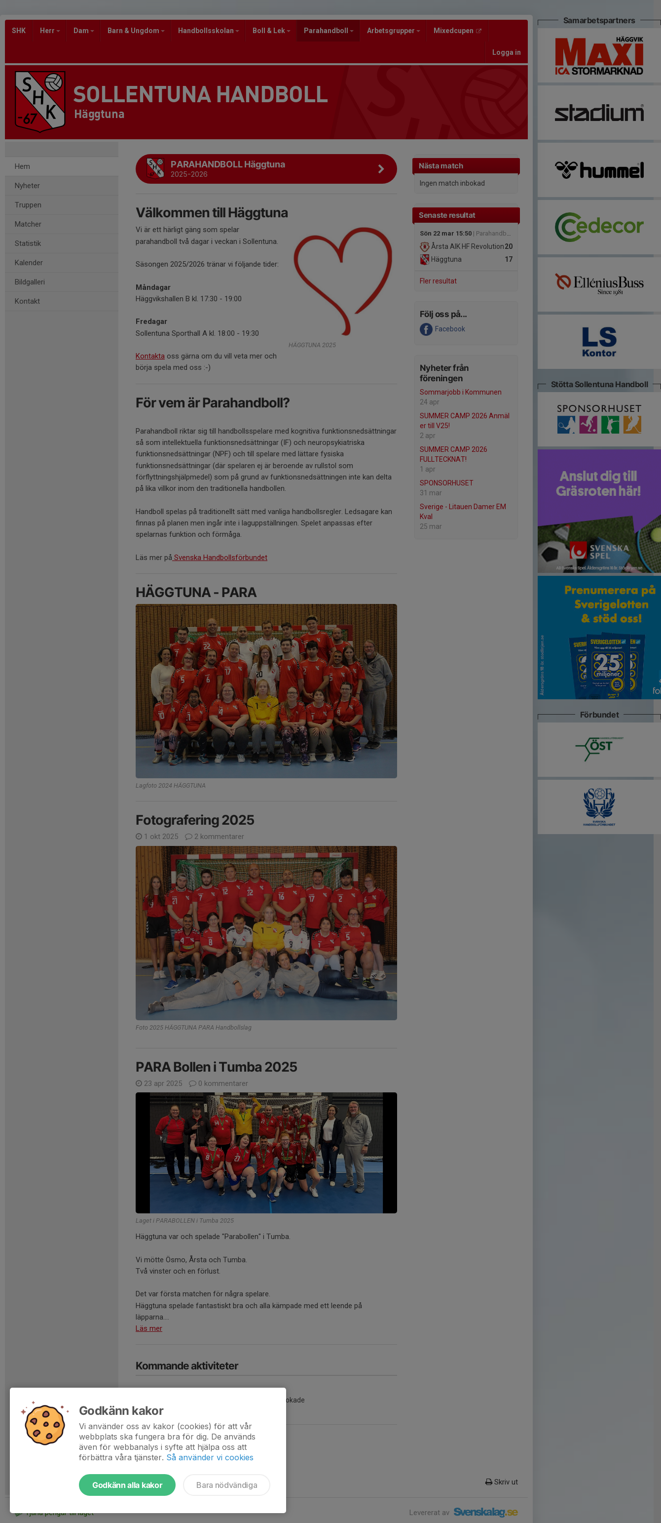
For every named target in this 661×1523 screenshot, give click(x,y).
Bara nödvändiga (226, 1485)
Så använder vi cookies (210, 1457)
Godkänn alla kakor (127, 1485)
